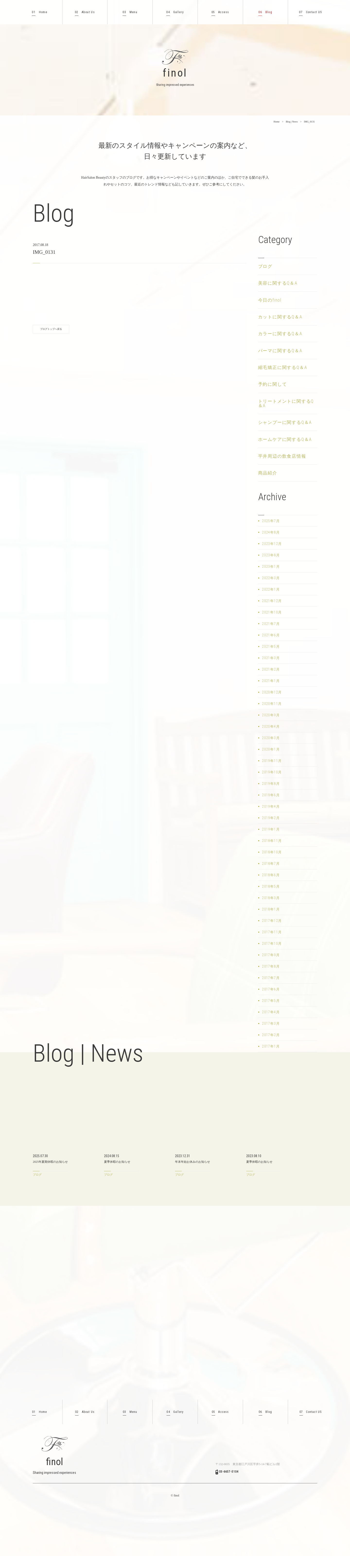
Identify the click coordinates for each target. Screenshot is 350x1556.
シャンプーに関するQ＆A (285, 422)
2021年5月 (271, 646)
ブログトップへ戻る (51, 329)
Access (220, 12)
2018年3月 (271, 898)
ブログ (265, 266)
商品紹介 (267, 472)
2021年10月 (272, 612)
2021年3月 (271, 658)
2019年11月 (272, 761)
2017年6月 (271, 989)
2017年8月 (271, 966)
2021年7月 (271, 624)
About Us (85, 12)
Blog (265, 12)
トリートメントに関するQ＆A (286, 403)
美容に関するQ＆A (278, 283)
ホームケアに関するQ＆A (285, 439)
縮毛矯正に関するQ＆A (282, 367)
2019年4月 (271, 806)
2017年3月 (271, 1023)
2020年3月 (271, 738)
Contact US (310, 12)
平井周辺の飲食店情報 (282, 456)
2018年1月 (271, 909)
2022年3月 (271, 578)
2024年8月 (271, 532)
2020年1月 (271, 749)
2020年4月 (271, 726)
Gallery (175, 12)
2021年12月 (272, 601)
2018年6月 (271, 875)
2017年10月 (272, 943)
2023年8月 (271, 555)
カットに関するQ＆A (280, 316)
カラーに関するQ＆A (280, 333)
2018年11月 (272, 841)
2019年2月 (271, 818)
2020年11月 (272, 704)
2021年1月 (271, 681)
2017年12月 (272, 921)
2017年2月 (271, 1035)
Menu (129, 12)
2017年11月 (272, 932)
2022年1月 (271, 589)
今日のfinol (269, 300)
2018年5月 (271, 886)
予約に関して (272, 384)
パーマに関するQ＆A (280, 350)
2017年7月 (271, 978)
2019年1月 (271, 829)
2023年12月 (272, 544)
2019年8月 (271, 784)
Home (39, 12)
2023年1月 (271, 566)
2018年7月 (271, 863)
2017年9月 (271, 955)
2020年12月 (272, 692)
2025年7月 (271, 521)
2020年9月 (271, 715)
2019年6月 (271, 795)
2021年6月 (271, 635)
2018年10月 (272, 852)
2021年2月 (271, 669)
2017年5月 (271, 1001)
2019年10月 (272, 772)
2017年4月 (271, 1012)
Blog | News (292, 121)
